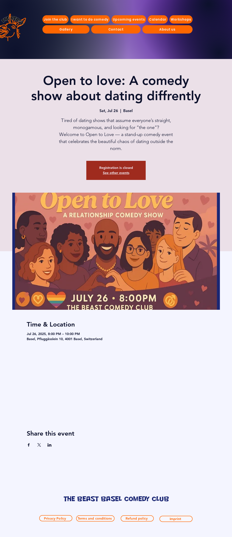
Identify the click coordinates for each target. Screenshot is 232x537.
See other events (116, 173)
